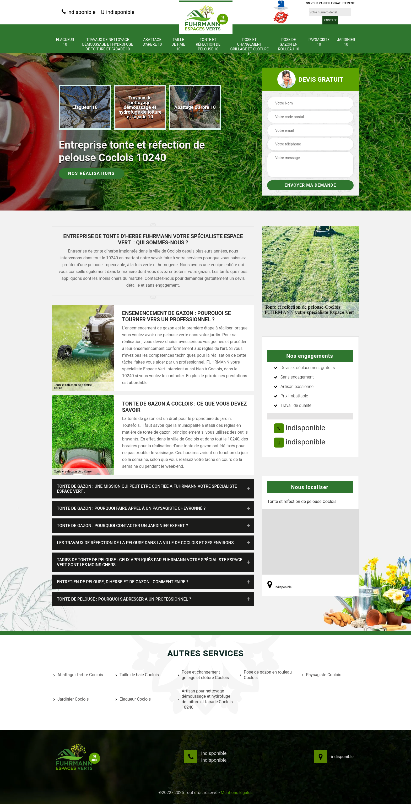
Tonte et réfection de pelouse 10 (208, 44)
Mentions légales (236, 792)
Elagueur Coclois (133, 699)
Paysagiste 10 (319, 42)
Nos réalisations (91, 173)
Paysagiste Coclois (321, 674)
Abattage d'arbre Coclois (78, 674)
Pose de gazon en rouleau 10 (288, 44)
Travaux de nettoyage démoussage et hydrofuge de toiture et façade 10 (107, 44)
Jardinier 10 (346, 42)
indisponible (78, 12)
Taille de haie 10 (178, 44)
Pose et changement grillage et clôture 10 (249, 47)
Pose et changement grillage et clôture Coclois (203, 675)
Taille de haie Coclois (137, 674)
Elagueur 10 (65, 42)
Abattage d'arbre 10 (152, 42)
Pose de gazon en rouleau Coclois (266, 675)
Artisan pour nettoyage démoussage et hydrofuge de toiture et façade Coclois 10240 (205, 699)
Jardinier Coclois (71, 699)
